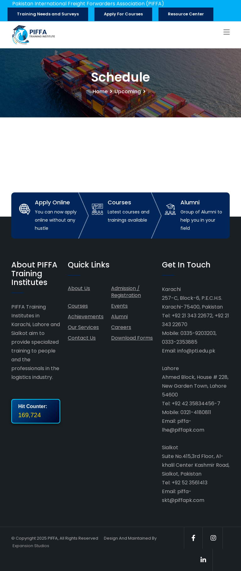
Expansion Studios (31, 546)
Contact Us (82, 338)
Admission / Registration (126, 292)
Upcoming (128, 91)
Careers (121, 327)
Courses (78, 306)
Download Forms (132, 338)
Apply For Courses (123, 14)
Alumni (119, 316)
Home (100, 91)
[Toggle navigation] (226, 32)
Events (119, 306)
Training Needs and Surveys (48, 14)
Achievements (86, 316)
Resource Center (186, 14)
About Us (79, 288)
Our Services (83, 327)
